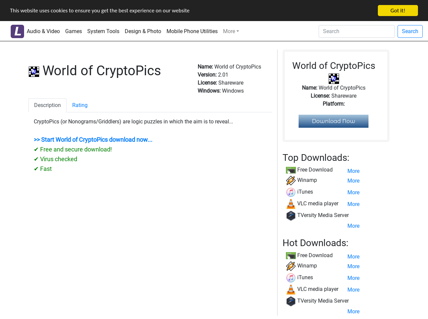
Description (47, 105)
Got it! (398, 10)
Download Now (333, 121)
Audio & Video (43, 31)
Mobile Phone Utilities (192, 31)
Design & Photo (143, 31)
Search (410, 31)
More (229, 31)
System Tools (103, 31)
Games (73, 31)
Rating (80, 105)
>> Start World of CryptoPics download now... (93, 139)
